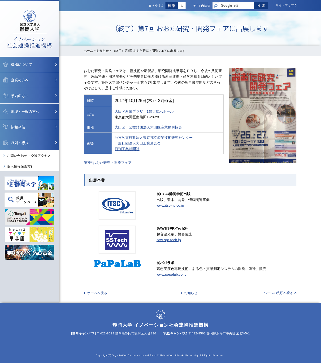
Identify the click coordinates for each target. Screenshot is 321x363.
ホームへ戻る (97, 293)
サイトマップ (285, 5)
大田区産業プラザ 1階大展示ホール (144, 111)
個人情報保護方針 (20, 166)
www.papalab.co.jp (171, 274)
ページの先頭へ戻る (278, 293)
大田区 (120, 127)
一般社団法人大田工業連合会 (138, 143)
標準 (171, 5)
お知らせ (102, 50)
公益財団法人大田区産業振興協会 (155, 127)
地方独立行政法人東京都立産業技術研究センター (154, 138)
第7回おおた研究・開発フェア (108, 163)
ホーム (88, 50)
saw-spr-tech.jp (168, 240)
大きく (182, 5)
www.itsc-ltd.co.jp (170, 205)
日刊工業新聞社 (127, 149)
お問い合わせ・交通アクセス (29, 156)
